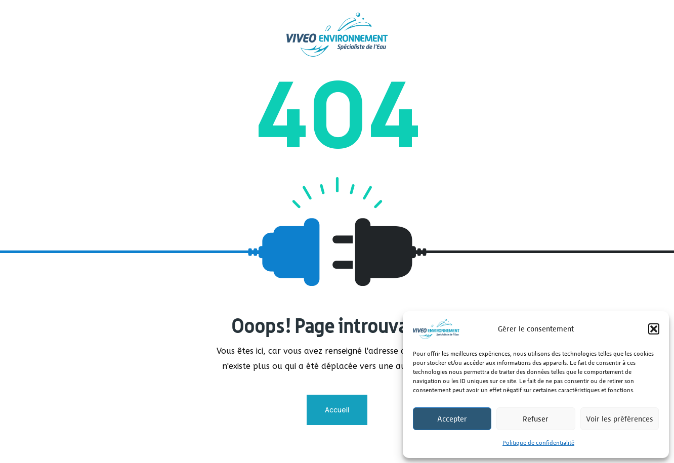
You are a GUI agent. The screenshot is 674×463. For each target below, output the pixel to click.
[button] (654, 329)
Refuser (536, 418)
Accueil (337, 409)
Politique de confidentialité (538, 442)
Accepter (452, 418)
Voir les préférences (619, 418)
